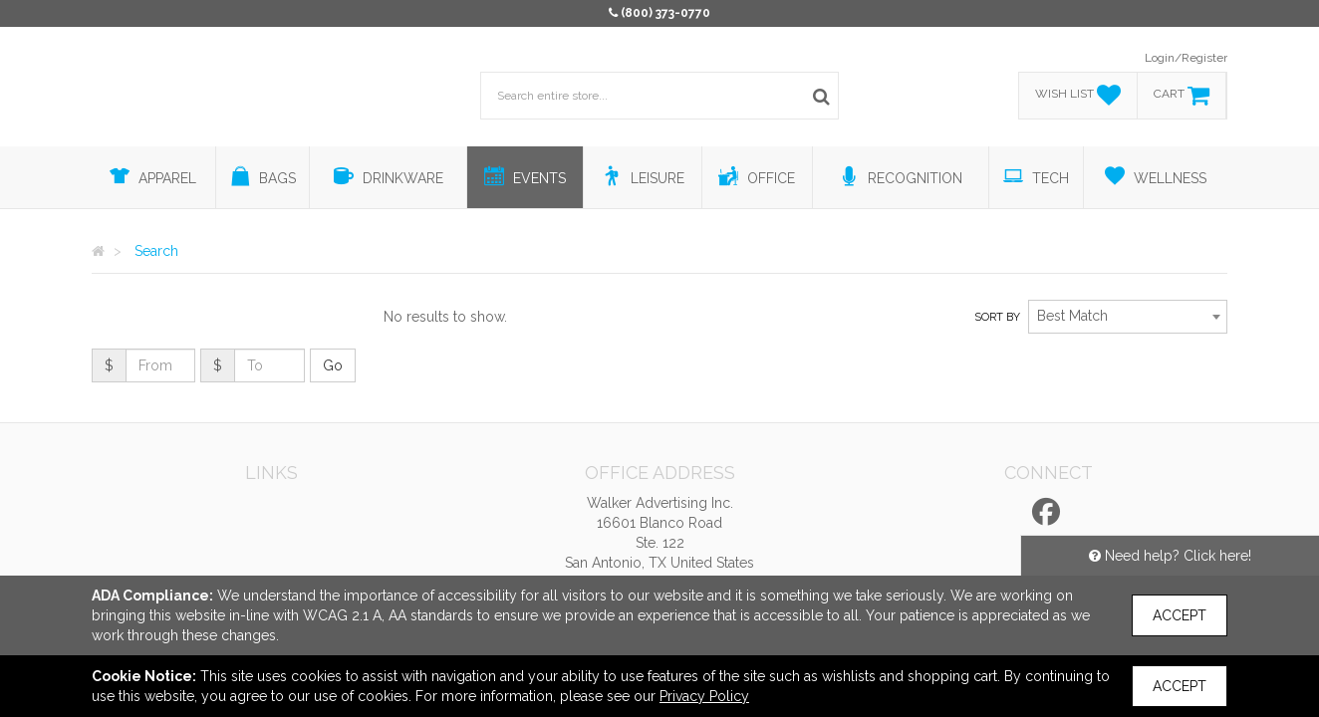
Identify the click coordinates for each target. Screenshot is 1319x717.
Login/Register (1186, 58)
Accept (1179, 615)
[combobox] (1127, 317)
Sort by (997, 317)
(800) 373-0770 (665, 13)
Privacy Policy (704, 696)
